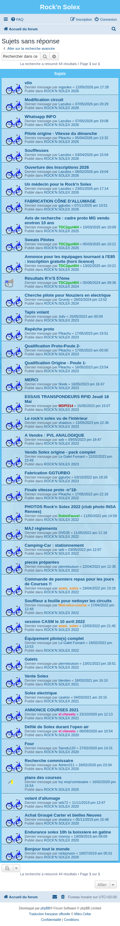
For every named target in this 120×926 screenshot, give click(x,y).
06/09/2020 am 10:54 (96, 731)
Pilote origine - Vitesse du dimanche (61, 133)
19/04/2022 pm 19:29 (99, 588)
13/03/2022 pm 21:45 (99, 626)
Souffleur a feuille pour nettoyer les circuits (68, 600)
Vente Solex (36, 676)
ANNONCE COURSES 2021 (52, 709)
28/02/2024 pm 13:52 (90, 299)
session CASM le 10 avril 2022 (55, 621)
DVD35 (64, 533)
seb (61, 439)
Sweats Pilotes (39, 239)
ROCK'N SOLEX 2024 (61, 286)
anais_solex (68, 588)
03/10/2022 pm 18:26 (91, 477)
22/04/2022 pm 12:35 (99, 566)
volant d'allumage (42, 798)
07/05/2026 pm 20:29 (91, 104)
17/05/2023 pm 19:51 (91, 333)
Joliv (62, 316)
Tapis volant (37, 312)
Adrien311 (67, 765)
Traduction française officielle (49, 914)
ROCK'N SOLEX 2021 (61, 684)
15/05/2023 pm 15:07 (93, 406)
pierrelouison (69, 566)
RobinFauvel (69, 516)
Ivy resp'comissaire (73, 782)
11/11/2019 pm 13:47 (88, 802)
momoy (64, 836)
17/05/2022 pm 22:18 (91, 494)
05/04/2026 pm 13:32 (91, 138)
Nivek (63, 384)
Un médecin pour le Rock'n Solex (58, 184)
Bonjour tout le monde (47, 849)
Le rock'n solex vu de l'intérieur (56, 418)
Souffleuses (37, 150)
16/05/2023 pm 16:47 (88, 384)
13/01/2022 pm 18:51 (99, 663)
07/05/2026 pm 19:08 (91, 121)
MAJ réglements (41, 528)
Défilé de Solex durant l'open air (57, 726)
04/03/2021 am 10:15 (90, 697)
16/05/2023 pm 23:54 (91, 367)
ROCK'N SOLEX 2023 (61, 320)
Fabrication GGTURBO (47, 472)
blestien (65, 680)
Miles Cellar (82, 914)
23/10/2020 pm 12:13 (96, 714)
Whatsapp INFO (40, 116)
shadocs (65, 423)
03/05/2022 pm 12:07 (84, 550)
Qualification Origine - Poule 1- (55, 362)
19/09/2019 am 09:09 (90, 836)
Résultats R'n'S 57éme (47, 278)
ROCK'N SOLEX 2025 (61, 231)
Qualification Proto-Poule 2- (52, 346)
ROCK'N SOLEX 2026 (61, 91)
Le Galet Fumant (72, 456)
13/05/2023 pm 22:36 (92, 423)
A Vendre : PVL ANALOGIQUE (54, 435)
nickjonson (67, 853)
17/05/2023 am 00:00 (91, 350)
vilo (28, 82)
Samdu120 (67, 748)
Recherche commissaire (49, 760)
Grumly (64, 299)
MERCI (31, 379)
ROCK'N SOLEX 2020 (61, 735)
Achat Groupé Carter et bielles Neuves (63, 815)
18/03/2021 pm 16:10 (91, 680)
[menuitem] (17, 19)
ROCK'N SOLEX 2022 (61, 498)
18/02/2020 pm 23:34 (95, 765)
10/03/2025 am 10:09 (99, 227)
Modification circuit (44, 99)
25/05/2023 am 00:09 (86, 316)
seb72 (63, 802)
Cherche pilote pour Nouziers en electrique (68, 295)
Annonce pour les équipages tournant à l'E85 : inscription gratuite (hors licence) (70, 259)
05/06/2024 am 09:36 (99, 283)
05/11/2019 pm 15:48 (92, 819)
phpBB (45, 908)
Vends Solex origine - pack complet (60, 452)
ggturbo (64, 205)
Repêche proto (39, 329)
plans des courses (43, 777)
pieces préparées (42, 562)
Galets (31, 659)
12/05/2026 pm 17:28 (92, 87)
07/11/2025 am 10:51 (91, 205)
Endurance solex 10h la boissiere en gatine (68, 832)
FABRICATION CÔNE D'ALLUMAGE (60, 201)
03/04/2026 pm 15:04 (91, 155)
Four (29, 743)
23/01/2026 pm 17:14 (91, 188)
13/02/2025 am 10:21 (99, 266)
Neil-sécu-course (73, 605)
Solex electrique (41, 693)
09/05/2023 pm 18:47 (84, 439)
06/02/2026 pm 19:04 (91, 172)
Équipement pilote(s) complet (54, 638)
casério (64, 697)
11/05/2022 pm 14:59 (100, 516)
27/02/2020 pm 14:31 (96, 748)
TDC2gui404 (69, 227)
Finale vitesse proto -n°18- (51, 489)
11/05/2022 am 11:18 (90, 533)
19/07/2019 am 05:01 (95, 853)
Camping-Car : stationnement (54, 545)
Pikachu (65, 138)
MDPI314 (66, 406)
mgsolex (65, 87)
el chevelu (67, 714)
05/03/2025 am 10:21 (99, 244)
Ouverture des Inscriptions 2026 (57, 167)
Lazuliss (65, 104)
